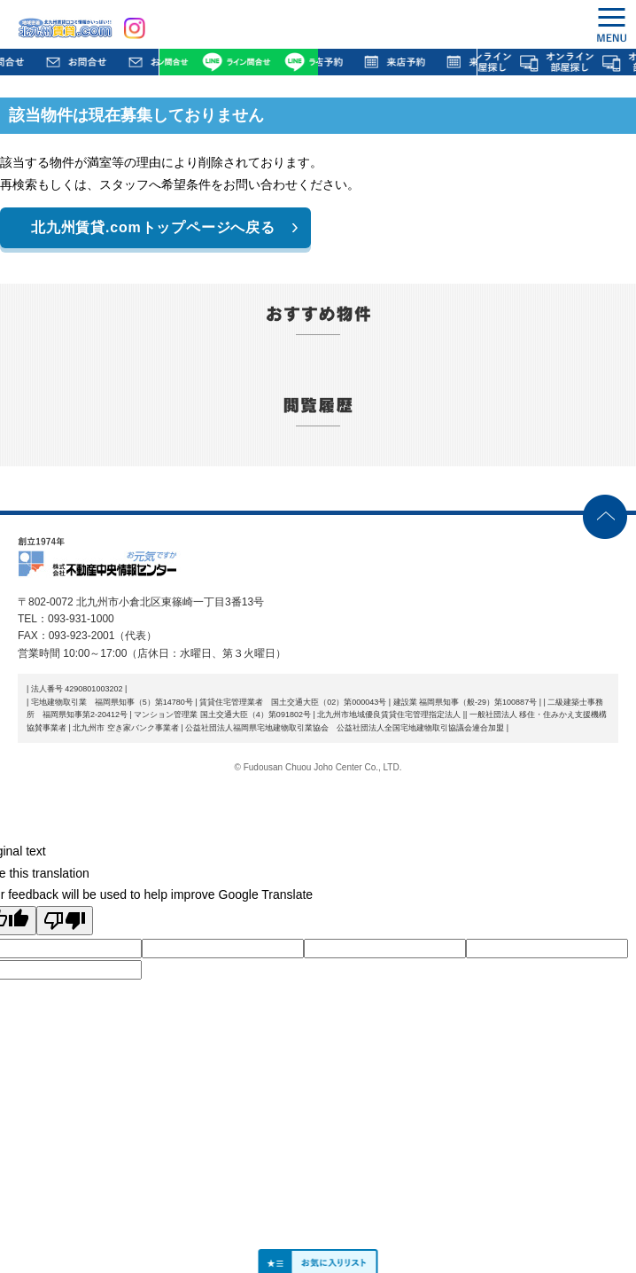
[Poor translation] (64, 920)
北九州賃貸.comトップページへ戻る (153, 227)
